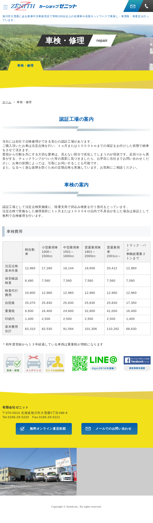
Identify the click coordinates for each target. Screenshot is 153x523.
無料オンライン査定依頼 (48, 428)
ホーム (6, 102)
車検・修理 (25, 65)
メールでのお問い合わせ (113, 428)
